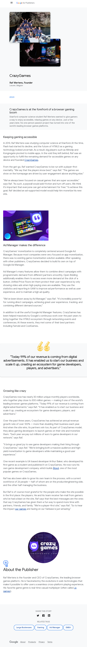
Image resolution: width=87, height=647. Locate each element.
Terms (49, 642)
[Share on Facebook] (43, 616)
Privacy (42, 642)
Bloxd (56, 468)
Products (32, 642)
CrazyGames (31, 160)
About (22, 642)
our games (20, 509)
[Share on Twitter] (38, 616)
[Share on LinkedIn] (49, 616)
